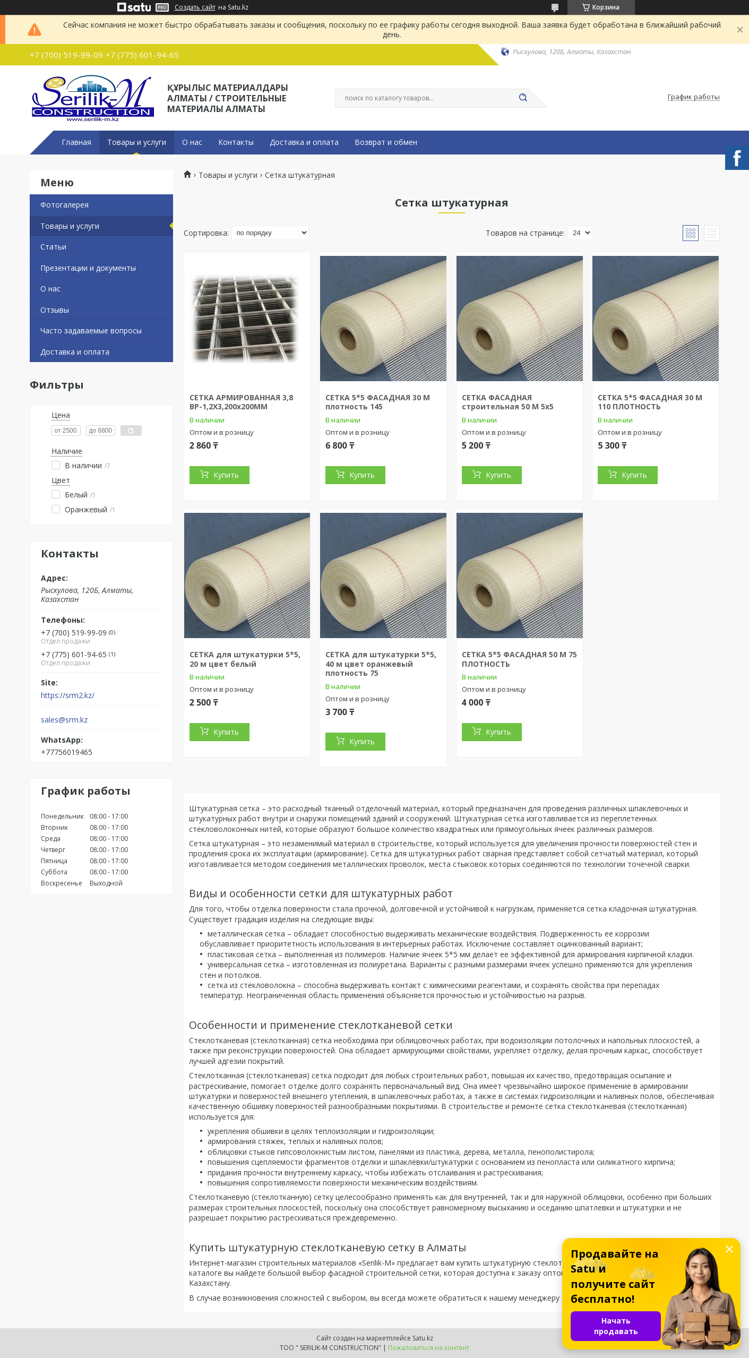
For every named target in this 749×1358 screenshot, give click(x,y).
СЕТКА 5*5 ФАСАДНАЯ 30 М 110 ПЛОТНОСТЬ (650, 402)
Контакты (236, 142)
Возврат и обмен (386, 142)
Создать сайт (195, 7)
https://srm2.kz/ (67, 695)
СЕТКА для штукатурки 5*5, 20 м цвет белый (245, 659)
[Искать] (523, 98)
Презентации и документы (88, 268)
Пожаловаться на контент (428, 1347)
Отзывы (54, 310)
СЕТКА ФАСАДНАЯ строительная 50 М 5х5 (508, 402)
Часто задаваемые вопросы (91, 330)
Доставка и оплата (304, 142)
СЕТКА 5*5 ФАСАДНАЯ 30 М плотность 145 (377, 402)
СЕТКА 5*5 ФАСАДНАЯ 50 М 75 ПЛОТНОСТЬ (519, 659)
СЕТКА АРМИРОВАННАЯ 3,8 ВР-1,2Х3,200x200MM (241, 402)
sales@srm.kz (64, 720)
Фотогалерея (64, 205)
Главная (76, 142)
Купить (226, 475)
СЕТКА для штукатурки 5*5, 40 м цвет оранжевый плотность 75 (380, 663)
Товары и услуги (136, 142)
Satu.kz (422, 1338)
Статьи (53, 247)
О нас (192, 142)
